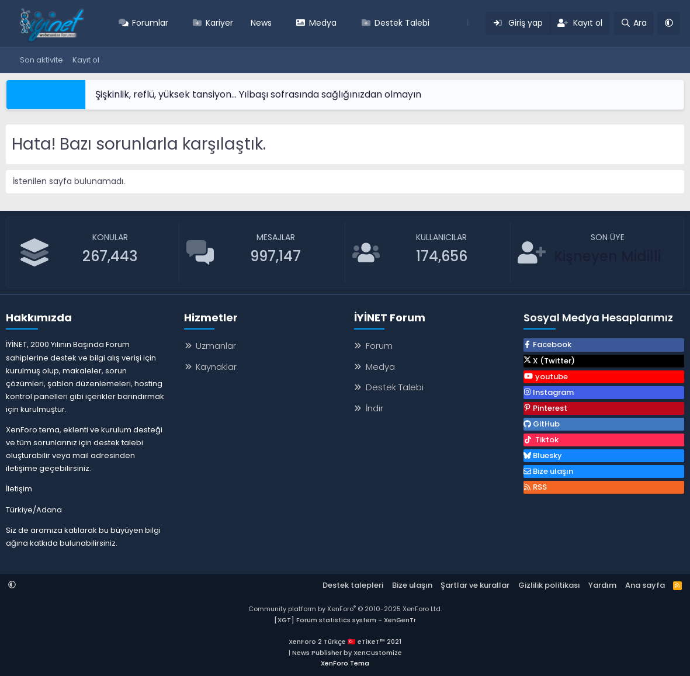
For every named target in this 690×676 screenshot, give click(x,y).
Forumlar (150, 23)
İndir (374, 408)
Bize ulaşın (412, 585)
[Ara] (633, 23)
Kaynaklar (216, 366)
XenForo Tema (345, 663)
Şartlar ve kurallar (475, 585)
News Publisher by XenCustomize (347, 652)
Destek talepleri (353, 585)
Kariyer (219, 23)
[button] (176, 23)
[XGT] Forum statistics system (345, 620)
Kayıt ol (85, 59)
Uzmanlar (216, 345)
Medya (323, 23)
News (261, 23)
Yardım (602, 585)
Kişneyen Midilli (607, 256)
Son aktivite (41, 59)
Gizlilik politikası (549, 585)
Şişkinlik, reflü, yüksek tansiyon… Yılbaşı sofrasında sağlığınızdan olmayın (258, 94)
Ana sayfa (645, 585)
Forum (379, 345)
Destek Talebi (402, 23)
